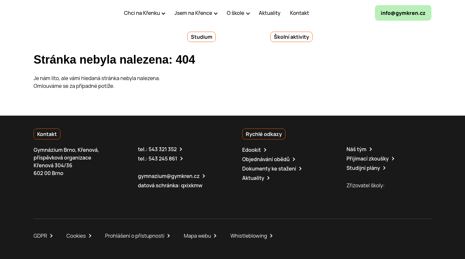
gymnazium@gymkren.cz (169, 176)
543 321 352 (163, 149)
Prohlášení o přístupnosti (135, 235)
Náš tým (356, 149)
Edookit (251, 149)
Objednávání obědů (266, 159)
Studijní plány (363, 167)
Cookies (76, 235)
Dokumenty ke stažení (269, 168)
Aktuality (253, 177)
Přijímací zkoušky (367, 158)
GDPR (40, 235)
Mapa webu (197, 235)
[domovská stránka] (61, 12)
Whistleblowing (248, 235)
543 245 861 (163, 158)
